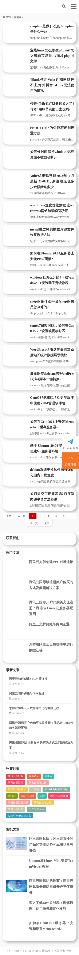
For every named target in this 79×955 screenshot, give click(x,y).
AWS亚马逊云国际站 (56, 789)
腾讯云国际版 (15, 776)
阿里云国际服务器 (18, 802)
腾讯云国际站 (15, 782)
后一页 (34, 523)
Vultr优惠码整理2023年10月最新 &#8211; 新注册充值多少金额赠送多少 (52, 181)
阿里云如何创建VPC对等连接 (51, 562)
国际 (42, 795)
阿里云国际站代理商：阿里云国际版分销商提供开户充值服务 (51, 886)
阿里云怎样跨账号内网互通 (49, 624)
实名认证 (34, 776)
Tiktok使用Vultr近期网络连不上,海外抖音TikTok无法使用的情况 (52, 85)
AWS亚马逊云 (36, 809)
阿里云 (48, 776)
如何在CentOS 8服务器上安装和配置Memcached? (51, 926)
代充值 (35, 789)
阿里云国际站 (15, 809)
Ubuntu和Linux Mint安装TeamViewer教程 (51, 863)
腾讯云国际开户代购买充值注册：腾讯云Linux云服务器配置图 (51, 608)
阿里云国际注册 (59, 795)
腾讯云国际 (27, 795)
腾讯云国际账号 (17, 789)
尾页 (46, 523)
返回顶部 (70, 460)
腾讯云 (12, 795)
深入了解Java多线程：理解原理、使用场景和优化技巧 (51, 905)
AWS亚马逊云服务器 (19, 815)
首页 (7, 17)
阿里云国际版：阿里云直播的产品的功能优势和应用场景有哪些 (51, 844)
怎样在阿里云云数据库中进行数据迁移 (51, 647)
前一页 (21, 516)
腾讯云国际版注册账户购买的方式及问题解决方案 (51, 585)
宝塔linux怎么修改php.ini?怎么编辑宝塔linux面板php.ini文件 (52, 55)
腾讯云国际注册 (38, 782)
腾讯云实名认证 (43, 802)
